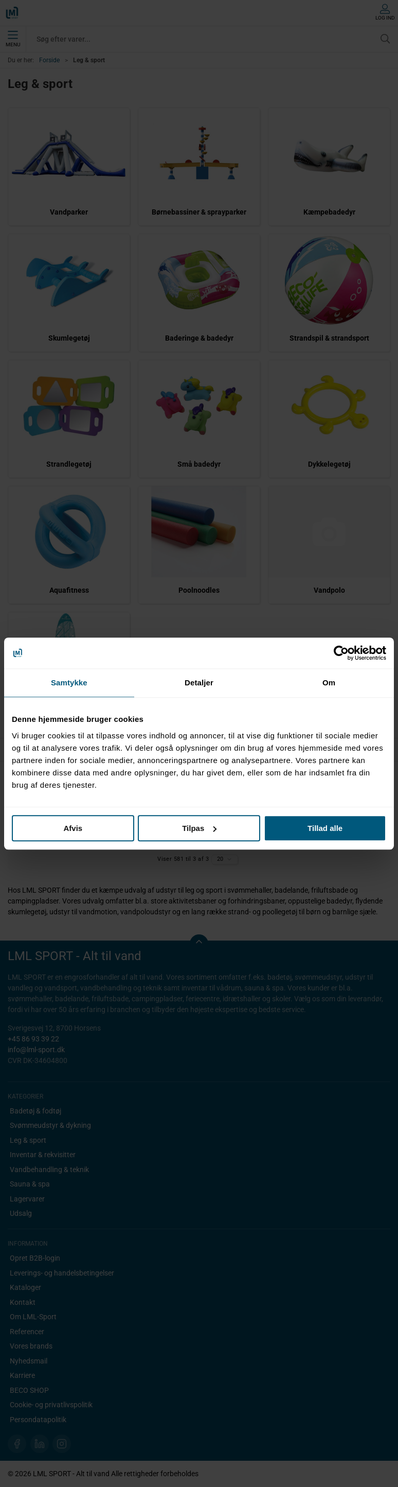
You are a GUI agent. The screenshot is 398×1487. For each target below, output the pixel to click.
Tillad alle (324, 828)
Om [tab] (328, 682)
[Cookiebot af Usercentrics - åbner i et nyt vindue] (341, 653)
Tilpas (199, 828)
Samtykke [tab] (69, 682)
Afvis (72, 828)
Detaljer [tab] (199, 682)
